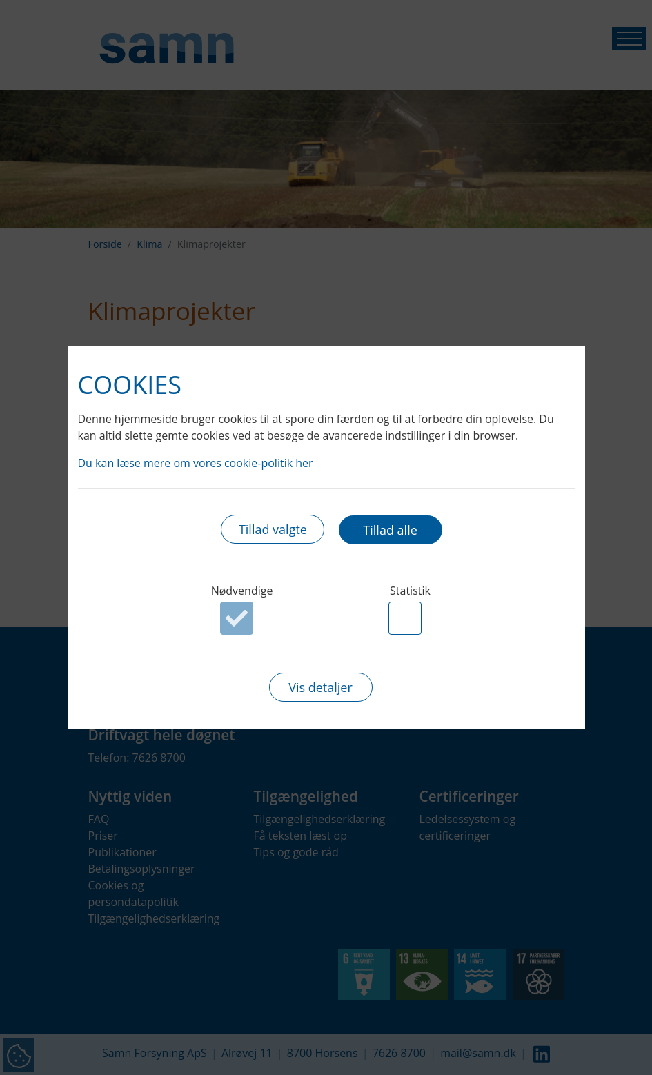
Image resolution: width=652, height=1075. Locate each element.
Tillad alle (390, 530)
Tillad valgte (273, 530)
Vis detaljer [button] (320, 688)
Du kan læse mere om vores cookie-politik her (195, 462)
